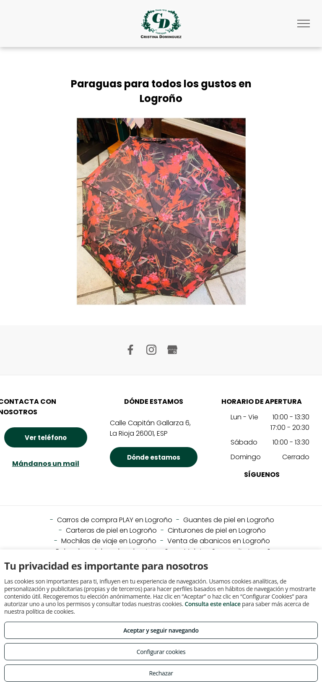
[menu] (303, 23)
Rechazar (161, 673)
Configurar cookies (161, 652)
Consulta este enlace (212, 604)
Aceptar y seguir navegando (160, 630)
